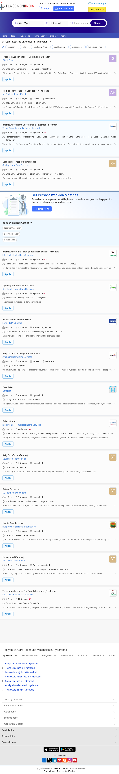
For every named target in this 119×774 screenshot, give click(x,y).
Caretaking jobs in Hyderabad (19, 681)
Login (45, 8)
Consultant (67, 3)
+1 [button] (45, 293)
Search (98, 23)
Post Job (97, 9)
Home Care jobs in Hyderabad (19, 689)
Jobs (42, 3)
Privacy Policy (49, 771)
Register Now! (41, 209)
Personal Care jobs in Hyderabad (21, 672)
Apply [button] (8, 79)
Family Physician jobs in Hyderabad (22, 685)
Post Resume (64, 8)
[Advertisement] (59, 632)
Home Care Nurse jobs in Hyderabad (23, 676)
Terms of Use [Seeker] (66, 771)
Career (53, 3)
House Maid (9, 239)
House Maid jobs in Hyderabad (20, 668)
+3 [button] (45, 132)
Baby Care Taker (11, 234)
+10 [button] (45, 259)
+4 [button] (30, 429)
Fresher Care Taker (12, 228)
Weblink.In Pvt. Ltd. (61, 768)
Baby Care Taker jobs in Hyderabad (22, 663)
